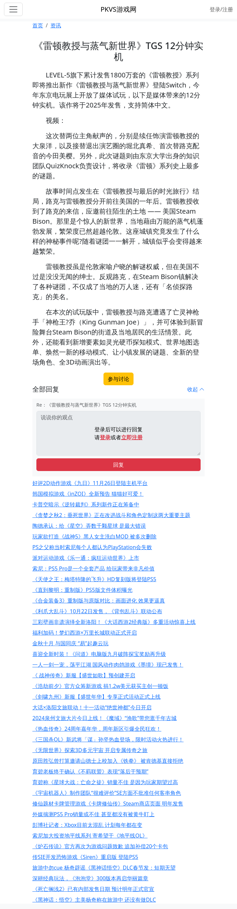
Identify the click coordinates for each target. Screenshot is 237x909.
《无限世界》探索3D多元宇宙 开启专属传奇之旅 (90, 750)
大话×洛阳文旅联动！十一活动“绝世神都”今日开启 (92, 707)
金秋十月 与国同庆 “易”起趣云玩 (70, 643)
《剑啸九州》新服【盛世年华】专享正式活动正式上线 (96, 696)
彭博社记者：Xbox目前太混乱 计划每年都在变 (87, 825)
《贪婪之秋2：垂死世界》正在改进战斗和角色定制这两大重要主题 (111, 515)
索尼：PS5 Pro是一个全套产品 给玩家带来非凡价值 (93, 568)
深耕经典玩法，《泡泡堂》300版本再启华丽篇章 (90, 878)
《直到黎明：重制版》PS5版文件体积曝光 (82, 590)
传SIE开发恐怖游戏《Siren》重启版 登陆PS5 (85, 857)
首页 (37, 25)
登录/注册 (221, 9)
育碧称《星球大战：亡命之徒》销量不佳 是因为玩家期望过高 (105, 782)
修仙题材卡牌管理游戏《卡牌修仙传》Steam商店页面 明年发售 (107, 803)
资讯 (55, 25)
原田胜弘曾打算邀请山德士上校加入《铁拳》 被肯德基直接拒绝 (107, 760)
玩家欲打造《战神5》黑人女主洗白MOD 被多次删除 (94, 536)
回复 (118, 464)
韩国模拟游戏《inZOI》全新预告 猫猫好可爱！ (88, 493)
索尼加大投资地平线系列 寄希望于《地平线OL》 (90, 835)
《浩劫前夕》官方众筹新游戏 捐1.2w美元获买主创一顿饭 (100, 686)
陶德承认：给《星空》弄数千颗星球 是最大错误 (89, 525)
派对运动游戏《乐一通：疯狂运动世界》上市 (85, 557)
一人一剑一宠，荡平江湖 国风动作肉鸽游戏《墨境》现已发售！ (107, 664)
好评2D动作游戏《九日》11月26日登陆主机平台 (90, 483)
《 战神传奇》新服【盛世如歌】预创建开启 (83, 675)
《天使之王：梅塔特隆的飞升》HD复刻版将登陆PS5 (94, 579)
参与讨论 (118, 379)
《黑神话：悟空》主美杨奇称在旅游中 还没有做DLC (94, 899)
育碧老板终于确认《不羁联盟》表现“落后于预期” (90, 771)
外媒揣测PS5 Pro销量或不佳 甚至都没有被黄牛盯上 (93, 814)
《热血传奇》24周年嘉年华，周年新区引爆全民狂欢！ (96, 728)
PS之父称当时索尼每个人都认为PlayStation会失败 (92, 547)
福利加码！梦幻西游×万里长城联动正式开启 (84, 632)
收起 (196, 389)
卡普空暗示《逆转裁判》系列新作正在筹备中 (85, 504)
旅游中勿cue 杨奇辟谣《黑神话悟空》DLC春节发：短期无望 (104, 867)
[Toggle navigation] (13, 9)
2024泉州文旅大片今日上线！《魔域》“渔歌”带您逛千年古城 (104, 718)
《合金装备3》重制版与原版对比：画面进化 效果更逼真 (98, 600)
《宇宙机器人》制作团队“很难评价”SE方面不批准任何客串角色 (106, 793)
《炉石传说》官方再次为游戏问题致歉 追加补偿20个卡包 (100, 846)
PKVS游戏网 (118, 9)
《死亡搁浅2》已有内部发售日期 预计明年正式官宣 (93, 889)
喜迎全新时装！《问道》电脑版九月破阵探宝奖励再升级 (99, 654)
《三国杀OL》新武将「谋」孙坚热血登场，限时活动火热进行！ (108, 739)
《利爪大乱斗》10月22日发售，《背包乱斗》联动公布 (97, 611)
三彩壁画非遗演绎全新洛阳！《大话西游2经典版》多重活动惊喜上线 (114, 622)
